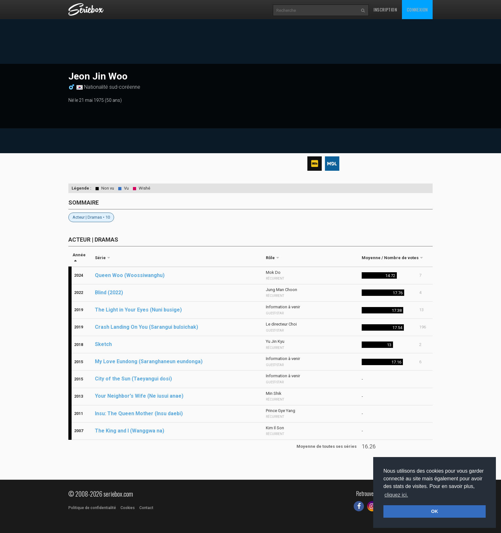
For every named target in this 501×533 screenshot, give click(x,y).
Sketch (103, 344)
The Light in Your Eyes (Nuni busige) (138, 309)
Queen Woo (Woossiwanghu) (130, 275)
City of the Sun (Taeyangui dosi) (133, 378)
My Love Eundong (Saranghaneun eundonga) (149, 361)
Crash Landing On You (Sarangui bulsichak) (146, 327)
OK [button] (434, 511)
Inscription (385, 9)
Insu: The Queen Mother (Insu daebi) (139, 413)
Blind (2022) (109, 292)
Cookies (127, 508)
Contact (146, 508)
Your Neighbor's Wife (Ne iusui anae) (139, 396)
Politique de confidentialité (92, 508)
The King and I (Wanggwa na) (129, 430)
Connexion (417, 9)
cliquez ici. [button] (396, 495)
